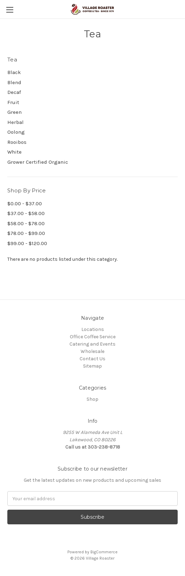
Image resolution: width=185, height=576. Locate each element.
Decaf (14, 92)
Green (14, 112)
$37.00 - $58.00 (26, 213)
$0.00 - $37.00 (24, 203)
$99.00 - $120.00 (27, 243)
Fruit (13, 102)
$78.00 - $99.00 (26, 233)
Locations (92, 329)
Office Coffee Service (93, 337)
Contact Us (92, 359)
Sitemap (92, 366)
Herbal (15, 122)
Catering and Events (92, 344)
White (14, 152)
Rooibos (17, 142)
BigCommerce (104, 551)
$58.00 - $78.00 (26, 223)
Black (14, 72)
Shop (92, 399)
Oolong (16, 132)
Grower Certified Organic (37, 162)
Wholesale (92, 351)
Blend (14, 82)
